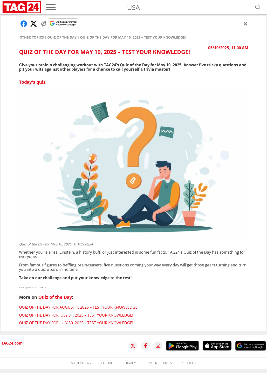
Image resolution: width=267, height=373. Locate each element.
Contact (108, 363)
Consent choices (158, 363)
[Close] (245, 23)
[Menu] (51, 7)
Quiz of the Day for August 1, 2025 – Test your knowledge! (78, 307)
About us (189, 363)
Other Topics (32, 37)
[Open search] (258, 7)
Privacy (130, 363)
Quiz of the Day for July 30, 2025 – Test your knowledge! (76, 323)
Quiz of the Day (62, 37)
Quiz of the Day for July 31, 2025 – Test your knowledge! (76, 315)
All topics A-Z (81, 363)
